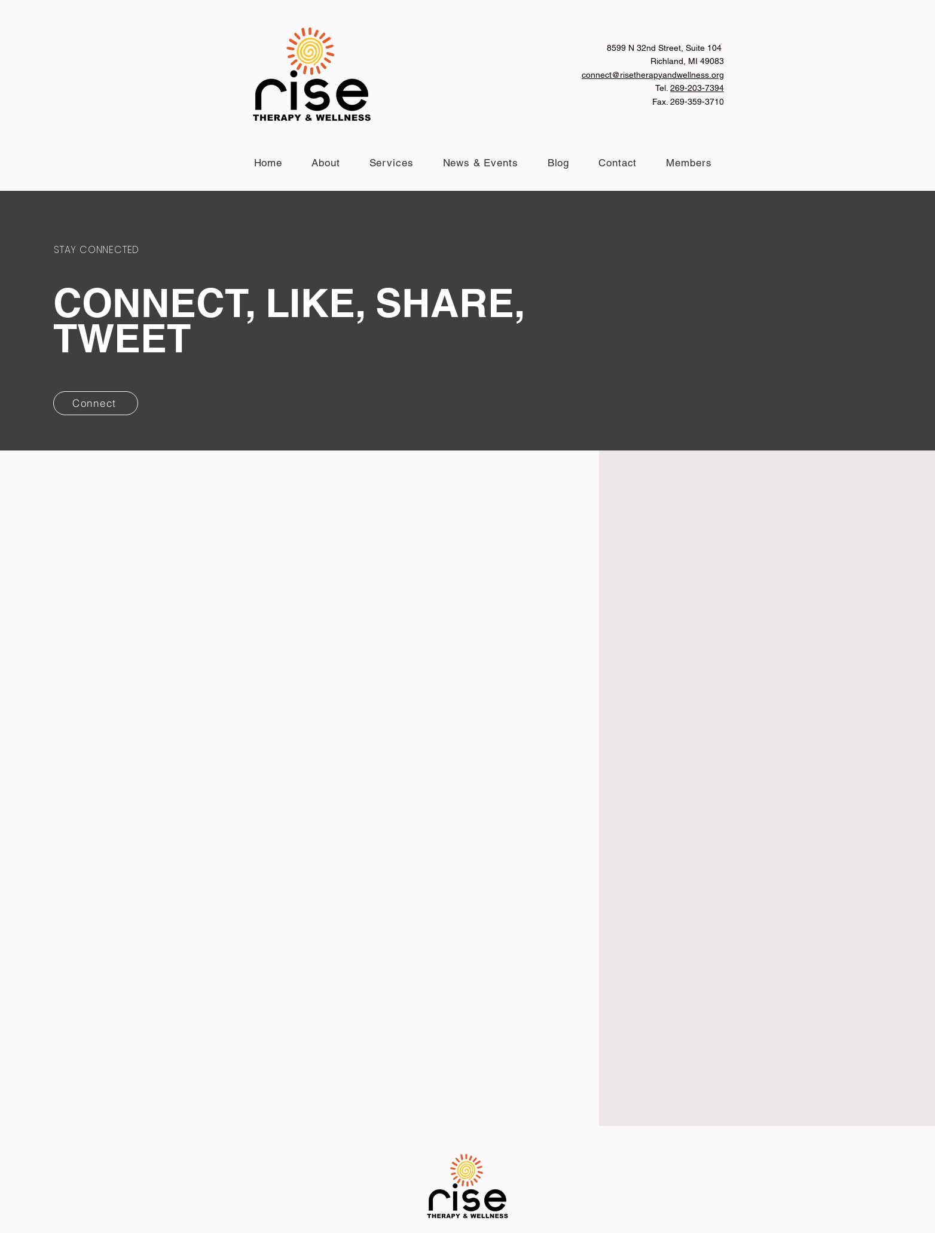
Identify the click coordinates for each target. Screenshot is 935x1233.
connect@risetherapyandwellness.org (653, 75)
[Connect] (95, 403)
